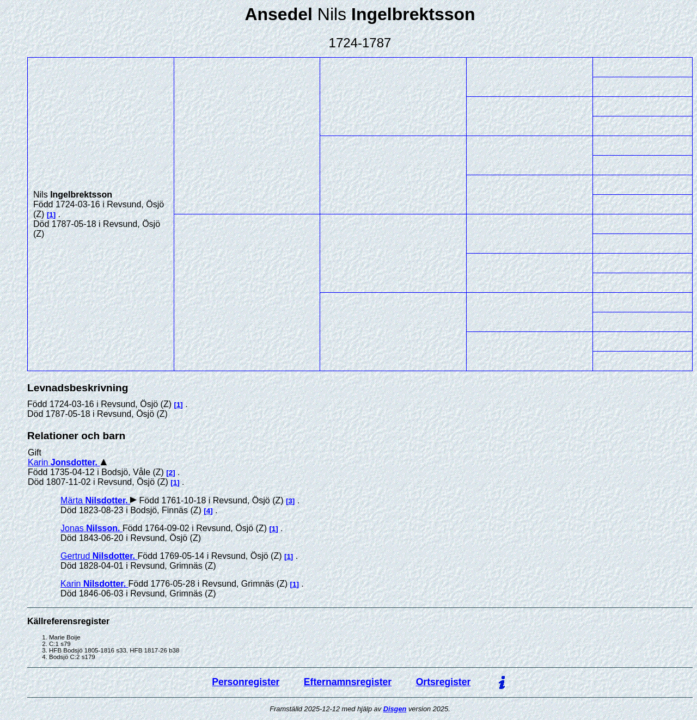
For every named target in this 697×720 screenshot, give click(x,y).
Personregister (245, 681)
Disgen (395, 709)
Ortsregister (443, 681)
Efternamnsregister (348, 681)
